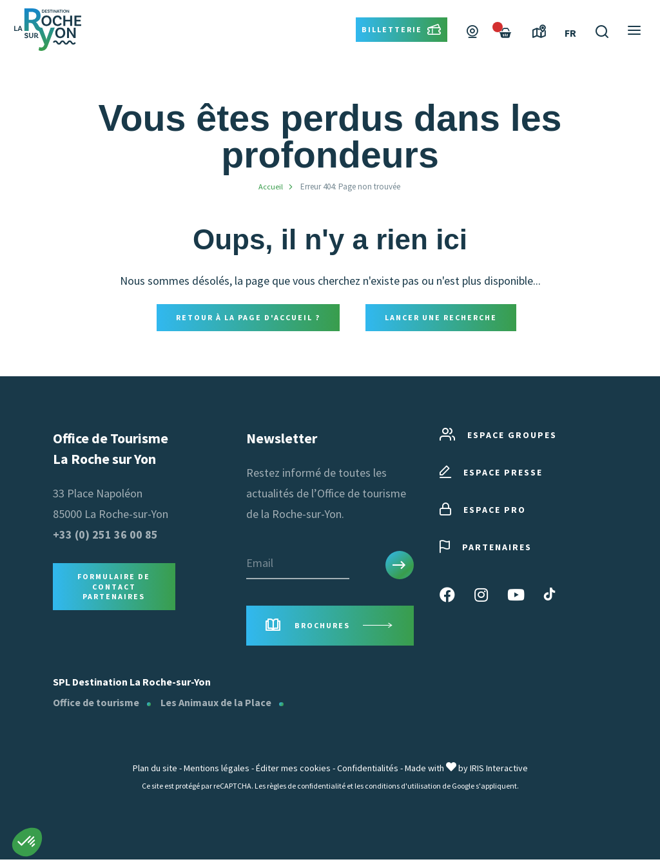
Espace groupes (498, 436)
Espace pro (483, 511)
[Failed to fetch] (505, 50)
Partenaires (486, 548)
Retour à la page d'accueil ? (248, 318)
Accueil (270, 186)
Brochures (330, 628)
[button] (27, 842)
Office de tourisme (96, 706)
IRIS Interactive (499, 772)
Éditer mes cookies (293, 772)
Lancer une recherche (441, 318)
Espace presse (491, 473)
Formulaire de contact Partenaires (113, 587)
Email (259, 564)
